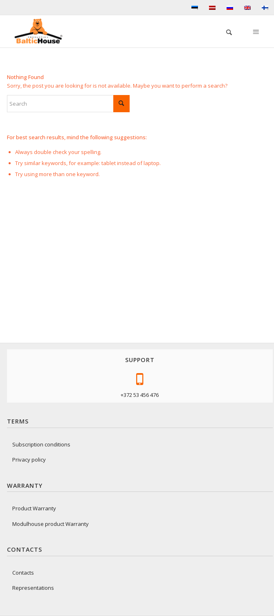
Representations (33, 587)
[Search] (225, 31)
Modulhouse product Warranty (50, 524)
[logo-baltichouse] (41, 31)
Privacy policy (29, 459)
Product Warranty (34, 508)
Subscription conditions (41, 444)
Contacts (23, 572)
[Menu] (255, 31)
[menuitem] (225, 31)
